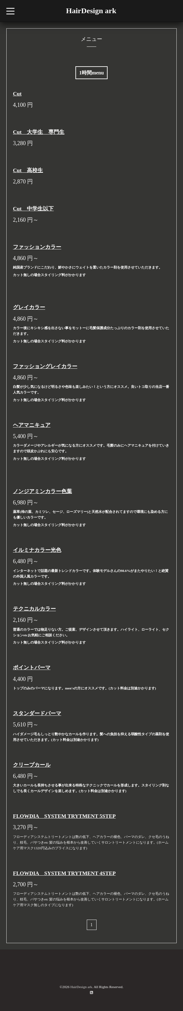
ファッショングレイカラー (45, 366)
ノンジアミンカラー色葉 (42, 491)
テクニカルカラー (34, 609)
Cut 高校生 (28, 170)
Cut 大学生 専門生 (38, 132)
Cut (17, 94)
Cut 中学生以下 (33, 209)
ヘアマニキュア (31, 425)
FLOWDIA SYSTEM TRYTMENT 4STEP (64, 873)
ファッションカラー (37, 247)
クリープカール (31, 765)
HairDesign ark (91, 11)
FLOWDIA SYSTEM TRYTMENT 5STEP (64, 816)
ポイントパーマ (31, 668)
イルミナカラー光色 (37, 550)
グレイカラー (29, 307)
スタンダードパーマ (37, 713)
